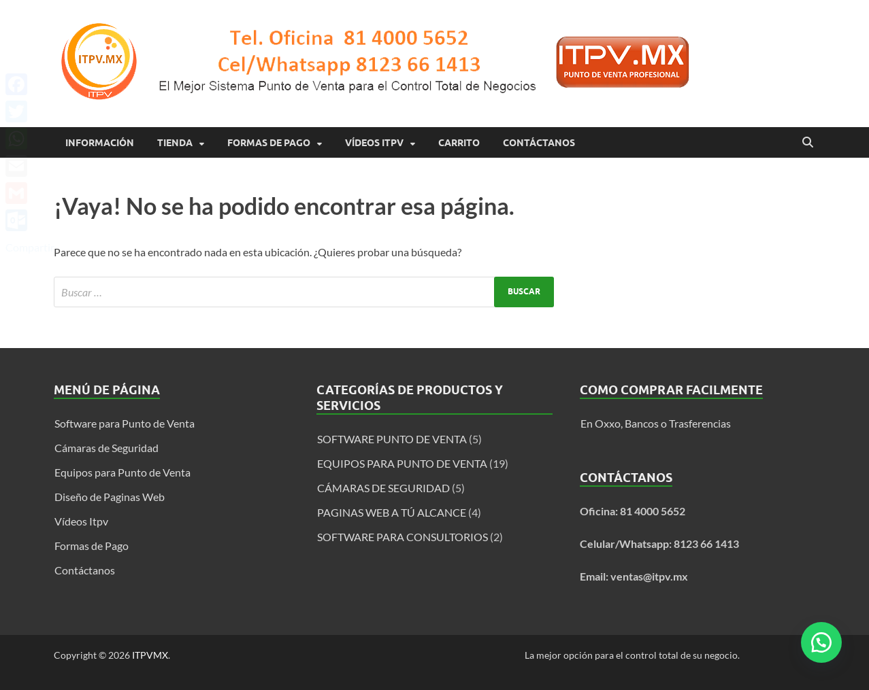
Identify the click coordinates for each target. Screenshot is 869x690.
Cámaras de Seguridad (106, 447)
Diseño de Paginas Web (109, 496)
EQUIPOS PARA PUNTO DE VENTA (402, 463)
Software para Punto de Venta (124, 423)
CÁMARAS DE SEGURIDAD (383, 487)
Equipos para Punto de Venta (122, 472)
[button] (821, 642)
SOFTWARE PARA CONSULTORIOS (402, 536)
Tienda (175, 142)
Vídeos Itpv (374, 142)
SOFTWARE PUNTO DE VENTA (392, 438)
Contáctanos (539, 142)
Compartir (29, 247)
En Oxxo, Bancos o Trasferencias (655, 423)
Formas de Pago (268, 142)
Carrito (459, 142)
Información (99, 142)
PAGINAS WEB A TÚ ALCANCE (391, 512)
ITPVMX (150, 655)
